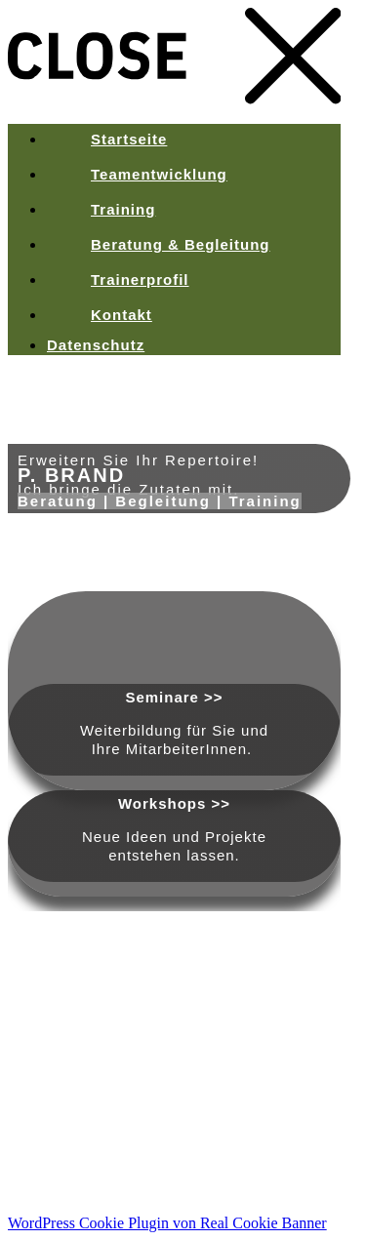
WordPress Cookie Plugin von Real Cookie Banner (167, 1223)
